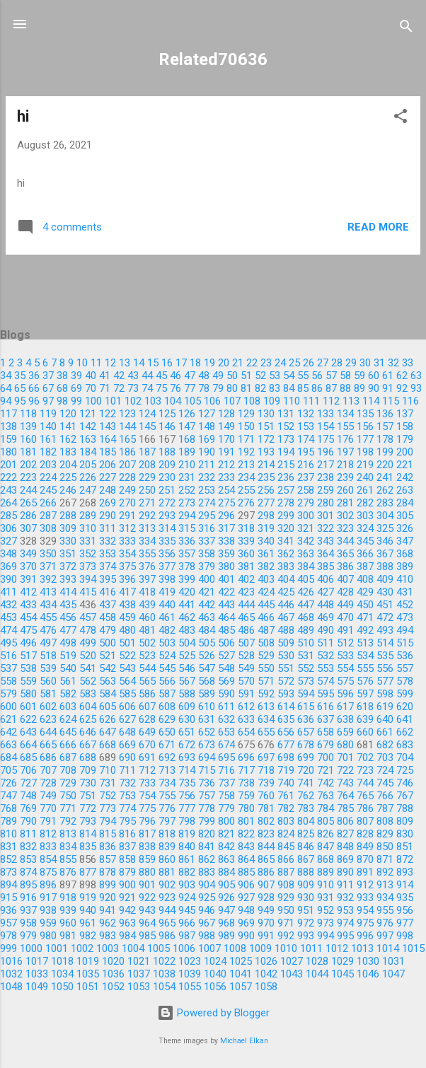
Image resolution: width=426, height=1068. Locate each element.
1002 (82, 948)
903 (186, 884)
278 (285, 503)
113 (350, 401)
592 (266, 693)
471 (365, 617)
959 (48, 923)
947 (226, 910)
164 (107, 439)
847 (325, 846)
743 (345, 783)
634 (266, 719)
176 (345, 439)
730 (87, 783)
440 (167, 604)
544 (147, 668)
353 (107, 553)
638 (345, 719)
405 (305, 579)
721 (325, 770)
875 (48, 872)
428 (345, 592)
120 (67, 413)
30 (365, 362)
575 (345, 681)
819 (186, 834)
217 (325, 464)
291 (127, 515)
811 (28, 834)
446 (285, 604)
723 (365, 770)
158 (404, 426)
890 (345, 872)
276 (246, 503)
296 (226, 515)
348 (8, 553)
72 (119, 388)
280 (325, 503)
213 (246, 464)
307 (28, 528)
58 (345, 375)
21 (237, 362)
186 (127, 452)
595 (325, 693)
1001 (56, 948)
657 (305, 732)
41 (104, 375)
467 (285, 617)
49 (218, 375)
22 (252, 362)
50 (232, 375)
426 (305, 592)
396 (127, 579)
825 (305, 834)
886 (266, 872)
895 (28, 884)
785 (345, 808)
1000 (31, 948)
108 (251, 401)
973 (325, 923)
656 (285, 732)
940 (87, 910)
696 (246, 757)
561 (67, 681)
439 (147, 604)
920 (107, 897)
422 (226, 592)
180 (8, 452)
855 (67, 859)
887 (285, 872)
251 (167, 490)
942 (127, 910)
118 (28, 413)
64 (5, 388)
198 (365, 452)
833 (48, 846)
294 (186, 515)
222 (8, 477)
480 (127, 630)
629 (167, 719)
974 (345, 923)
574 (325, 681)
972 (305, 923)
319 (266, 528)
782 (285, 808)
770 (48, 808)
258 (305, 490)
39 (76, 375)
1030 (368, 961)
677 (285, 744)
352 (87, 553)
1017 (36, 961)
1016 (11, 961)
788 (404, 808)
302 (345, 515)
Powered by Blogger (213, 1012)
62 (402, 375)
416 (107, 592)
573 (305, 681)
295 (206, 515)
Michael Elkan (244, 1040)
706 (28, 770)
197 (345, 452)
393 (67, 579)
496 (28, 643)
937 (28, 910)
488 (285, 630)
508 (266, 643)
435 (67, 604)
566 (167, 681)
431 (404, 592)
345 (365, 541)
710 (107, 770)
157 (384, 426)
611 (226, 706)
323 (345, 528)
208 (147, 464)
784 (325, 808)
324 (365, 528)
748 (28, 795)
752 (107, 795)
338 (226, 541)
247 (87, 490)
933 (365, 897)
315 (186, 528)
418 (147, 592)
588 (186, 693)
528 (246, 655)
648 (127, 732)
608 (167, 706)
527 (226, 655)
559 (28, 681)
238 (325, 477)
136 (384, 413)
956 (404, 910)
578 (404, 681)
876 (67, 872)
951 (305, 910)
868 (325, 859)
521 (107, 655)
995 (345, 935)
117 (8, 413)
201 (8, 464)
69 (76, 388)
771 (67, 808)
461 (167, 617)
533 (345, 655)
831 (8, 846)
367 (384, 553)
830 (404, 834)
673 (206, 744)
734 (167, 783)
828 (365, 834)
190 (206, 452)
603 (67, 706)
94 (5, 401)
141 (67, 426)
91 (387, 388)
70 (90, 388)
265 (28, 503)
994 (325, 935)
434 (48, 604)
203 (48, 464)
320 (285, 528)
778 (206, 808)
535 (384, 655)
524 (167, 655)
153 (305, 426)
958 (28, 923)
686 (48, 757)
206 (107, 464)
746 (404, 783)
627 (127, 719)
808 (384, 821)
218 (345, 464)
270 (127, 503)
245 (48, 490)
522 (127, 655)
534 (365, 655)
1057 (240, 986)
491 (345, 630)
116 (410, 401)
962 (107, 923)
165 (127, 439)
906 (246, 884)
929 (285, 897)
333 (127, 541)
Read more (378, 227)
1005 (158, 948)
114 (370, 401)
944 (167, 910)
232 (206, 477)
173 (285, 439)
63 (416, 375)
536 (404, 655)
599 (404, 693)
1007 (209, 948)
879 (127, 872)
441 (186, 604)
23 (266, 362)
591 (246, 693)
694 (206, 757)
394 (87, 579)
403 (266, 579)
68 (62, 388)
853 (28, 859)
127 (206, 413)
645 (67, 732)
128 (226, 413)
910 (325, 884)
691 (147, 757)
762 (305, 795)
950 (285, 910)
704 (404, 757)
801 (246, 821)
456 (67, 617)
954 (365, 910)
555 (365, 668)
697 (266, 757)
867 (305, 859)
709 (87, 770)
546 (186, 668)
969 (246, 923)
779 (226, 808)
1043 (291, 974)
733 (147, 783)
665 (48, 744)
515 (404, 643)
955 (384, 910)
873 (8, 872)
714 (186, 770)
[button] (400, 118)
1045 (342, 974)
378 (186, 566)
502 (147, 643)
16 (167, 362)
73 (133, 388)
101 (113, 401)
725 (404, 770)
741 (305, 783)
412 (28, 592)
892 (384, 872)
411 (8, 592)
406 (325, 579)
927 (246, 897)
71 (104, 388)
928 (266, 897)
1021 (138, 961)
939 (67, 910)
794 (107, 821)
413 (48, 592)
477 (67, 630)
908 (285, 884)
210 (186, 464)
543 (127, 668)
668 (107, 744)
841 (206, 846)
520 (87, 655)
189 (186, 452)
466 (266, 617)
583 (87, 693)
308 (48, 528)
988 (206, 935)
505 (206, 643)
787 (384, 808)
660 (365, 732)
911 (345, 884)
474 (8, 630)
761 (285, 795)
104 (172, 401)
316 (206, 528)
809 (404, 821)
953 (345, 910)
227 (107, 477)
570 (246, 681)
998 (404, 935)
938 (48, 910)
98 (62, 401)
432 (8, 604)
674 (226, 744)
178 (384, 439)
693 (186, 757)
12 (110, 362)
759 (246, 795)
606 (127, 706)
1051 (87, 986)
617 (345, 706)
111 (311, 401)
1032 (11, 974)
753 (127, 795)
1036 (113, 974)
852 (8, 859)
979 (28, 935)
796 (147, 821)
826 (325, 834)
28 (336, 362)
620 (404, 706)
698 (285, 757)
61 (387, 375)
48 (203, 375)
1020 (113, 961)
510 (305, 643)
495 (8, 643)
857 (107, 859)
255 (246, 490)
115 (390, 401)
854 (48, 859)
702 (365, 757)
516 (8, 655)
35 (19, 375)
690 (127, 757)
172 (266, 439)
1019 (87, 961)
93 (416, 388)
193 (266, 452)
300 (305, 515)
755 (167, 795)
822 (246, 834)
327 (8, 541)
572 (285, 681)
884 (226, 872)
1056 (215, 986)
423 (246, 592)
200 (404, 452)
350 (48, 553)
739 (266, 783)
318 (246, 528)
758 (226, 795)
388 (384, 566)
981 (67, 935)
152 (285, 426)
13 (124, 362)
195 (305, 452)
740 (285, 783)
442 (206, 604)
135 (365, 413)
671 (167, 744)
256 (266, 490)
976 (384, 923)
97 (48, 401)
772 (87, 808)
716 (226, 770)
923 (167, 897)
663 (8, 744)
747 (8, 795)
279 (305, 503)
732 (127, 783)
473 (404, 617)
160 (28, 439)
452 (404, 604)
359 (226, 553)
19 (209, 362)
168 (186, 439)
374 (107, 566)
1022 (164, 961)
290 (107, 515)
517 (28, 655)
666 (67, 744)
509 (285, 643)
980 (48, 935)
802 (266, 821)
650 (167, 732)
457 (87, 617)
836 (107, 846)
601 (28, 706)
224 (48, 477)
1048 (11, 986)
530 (285, 655)
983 (107, 935)
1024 (215, 961)
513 (365, 643)
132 (305, 413)
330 (67, 541)
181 (28, 452)
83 (274, 388)
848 (345, 846)
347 (404, 541)
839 (167, 846)
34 (5, 375)
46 (175, 375)
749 (48, 795)
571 (266, 681)
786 (365, 808)
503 (167, 643)
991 (266, 935)
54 (288, 375)
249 (127, 490)
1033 (36, 974)
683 (404, 744)
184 (87, 452)
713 (167, 770)
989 (226, 935)
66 (34, 388)
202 (28, 464)
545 (167, 668)
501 (127, 643)
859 (147, 859)
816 (127, 834)
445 (266, 604)
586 (147, 693)
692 (167, 757)
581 (48, 693)
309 (67, 528)
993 (305, 935)
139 (28, 426)
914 (404, 884)
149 (226, 426)
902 (167, 884)
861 (186, 859)
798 (186, 821)
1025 (240, 961)
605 (107, 706)
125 (167, 413)
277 (266, 503)
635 (285, 719)
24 (280, 362)
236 (285, 477)
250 (147, 490)
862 (206, 859)
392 (48, 579)
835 (87, 846)
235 (266, 477)
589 (206, 693)
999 (8, 948)
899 (107, 884)
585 (127, 693)
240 (365, 477)
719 (285, 770)
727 (28, 783)
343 (325, 541)
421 (206, 592)
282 (365, 503)
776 (167, 808)
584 (107, 693)
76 (175, 388)
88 (345, 388)
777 (186, 808)
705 (8, 770)
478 (87, 630)
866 (285, 859)
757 (206, 795)
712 (147, 770)
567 (186, 681)
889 (325, 872)
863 (226, 859)
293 (167, 515)
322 (325, 528)
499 (87, 643)
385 (325, 566)
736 (206, 783)
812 (48, 834)
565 (147, 681)
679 (325, 744)
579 (8, 693)
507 (246, 643)
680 (345, 744)
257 (285, 490)
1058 (266, 986)
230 (167, 477)
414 (67, 592)
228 (127, 477)
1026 (266, 961)
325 (384, 528)
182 (48, 452)
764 (345, 795)
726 (8, 783)
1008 (235, 948)
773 (107, 808)
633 (246, 719)
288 (67, 515)
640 (384, 719)
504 (186, 643)
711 (127, 770)
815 (107, 834)
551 (285, 668)
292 (147, 515)
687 (67, 757)
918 (67, 897)
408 (365, 579)
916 (28, 897)
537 (8, 668)
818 (167, 834)
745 (384, 783)
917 (48, 897)
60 (373, 375)
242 (404, 477)
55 (303, 375)
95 (19, 401)
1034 (62, 974)
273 (186, 503)
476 (48, 630)
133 (325, 413)
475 (28, 630)
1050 (62, 986)
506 (226, 643)
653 (226, 732)
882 (186, 872)
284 (404, 503)
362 (285, 553)
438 (127, 604)
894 (8, 884)
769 (28, 808)
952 (325, 910)
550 (266, 668)
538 (28, 668)
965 (167, 923)
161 (48, 439)
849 (365, 846)
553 (325, 668)
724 (384, 770)
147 (186, 426)
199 (384, 452)
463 (206, 617)
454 (28, 617)
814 (87, 834)
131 (285, 413)
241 (384, 477)
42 (119, 375)
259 (325, 490)
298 (266, 515)
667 (87, 744)
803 (285, 821)
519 (67, 655)
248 (107, 490)
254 (226, 490)
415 (87, 592)
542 (107, 668)
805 (325, 821)
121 (87, 413)
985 (147, 935)
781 (266, 808)
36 (34, 375)
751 (87, 795)
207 (127, 464)
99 (76, 401)
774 (127, 808)
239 (345, 477)
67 (48, 388)
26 (308, 362)
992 (285, 935)
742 (325, 783)
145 (147, 426)
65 (19, 388)
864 (246, 859)
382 (266, 566)
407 (345, 579)
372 (67, 566)
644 (48, 732)
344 (345, 541)
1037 (138, 974)
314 (167, 528)
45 (161, 375)
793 (87, 821)
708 (67, 770)
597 (365, 693)
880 (147, 872)
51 (246, 375)
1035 (87, 974)
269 (107, 503)
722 (345, 770)
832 (28, 846)
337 (206, 541)
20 (223, 362)
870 (365, 859)
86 (317, 388)
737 (226, 783)
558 (8, 681)
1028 (317, 961)
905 (226, 884)
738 (246, 783)
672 (186, 744)
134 (345, 413)
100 (93, 401)
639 (365, 719)
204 (67, 464)
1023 (189, 961)
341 (285, 541)
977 (404, 923)
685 (28, 757)
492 (365, 630)
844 (266, 846)
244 (28, 490)
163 (87, 439)
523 (147, 655)
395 (107, 579)
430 (384, 592)
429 (365, 592)
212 (226, 464)
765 (365, 795)
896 (48, 884)
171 (246, 439)
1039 (189, 974)
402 (246, 579)
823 (266, 834)
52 (260, 375)
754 (147, 795)
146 (167, 426)
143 (107, 426)
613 (266, 706)
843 (246, 846)
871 (384, 859)
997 (384, 935)
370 (28, 566)
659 (345, 732)
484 (206, 630)
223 (28, 477)
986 (167, 935)
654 (246, 732)
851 (404, 846)
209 (167, 464)
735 (186, 783)
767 (404, 795)
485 (226, 630)
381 (246, 566)
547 (206, 668)
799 (206, 821)
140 (48, 426)
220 (384, 464)
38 (62, 375)
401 (226, 579)
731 (107, 783)
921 (127, 897)
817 (147, 834)
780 (246, 808)
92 (402, 388)
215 (285, 464)
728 (48, 783)
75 (161, 388)
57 (331, 375)
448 (325, 604)
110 (291, 401)
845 (285, 846)
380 (226, 566)
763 (325, 795)
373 (87, 566)
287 (48, 515)
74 (147, 388)
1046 (368, 974)
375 (127, 566)
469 (325, 617)
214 (266, 464)
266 (48, 503)
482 (167, 630)
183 (67, 452)
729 (67, 783)
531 (305, 655)
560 (48, 681)
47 (189, 375)
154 (325, 426)
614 (285, 706)
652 (206, 732)
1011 (311, 948)
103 (152, 401)
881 (167, 872)
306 (8, 528)
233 (226, 477)
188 (167, 452)
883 (206, 872)
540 (67, 668)
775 (147, 808)
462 (186, 617)
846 (305, 846)
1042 (266, 974)
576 (365, 681)
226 (87, 477)
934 (384, 897)
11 (96, 362)
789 (8, 821)
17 (181, 362)
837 (127, 846)
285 (8, 515)
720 (305, 770)
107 (232, 401)
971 (285, 923)
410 (404, 579)
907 (266, 884)
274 (206, 503)
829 (384, 834)
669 (127, 744)
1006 (184, 948)
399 (186, 579)
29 (351, 362)
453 (8, 617)
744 (365, 783)
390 (8, 579)
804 (305, 821)
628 (147, 719)
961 (87, 923)
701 (345, 757)
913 (384, 884)
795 (127, 821)
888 (305, 872)
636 (305, 719)
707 (48, 770)
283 (384, 503)
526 (206, 655)
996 (365, 935)
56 (317, 375)
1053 (138, 986)
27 (322, 362)
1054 (164, 986)
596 (345, 693)
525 (186, 655)
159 (8, 439)
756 (186, 795)
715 (206, 770)
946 (206, 910)
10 (82, 362)
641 (404, 719)
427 (325, 592)
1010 (286, 948)
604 (87, 706)
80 (232, 388)
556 (384, 668)
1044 (317, 974)
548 (226, 668)
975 (365, 923)
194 (285, 452)
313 (147, 528)
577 (384, 681)
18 (195, 362)
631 (206, 719)
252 (186, 490)
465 (246, 617)
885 (246, 872)
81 (246, 388)
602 (48, 706)
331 (87, 541)
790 (28, 821)
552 (305, 668)
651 (186, 732)
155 (345, 426)
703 (384, 757)
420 (186, 592)
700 (325, 757)
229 (147, 477)
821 (226, 834)
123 (127, 413)
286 (28, 515)
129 (246, 413)
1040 (215, 974)
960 (67, 923)
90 (373, 388)
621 (8, 719)
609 (186, 706)
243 (8, 490)
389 (404, 566)
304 (384, 515)
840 (186, 846)
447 (305, 604)
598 (384, 693)
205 (87, 464)
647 (107, 732)
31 (379, 362)
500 (107, 643)
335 (167, 541)
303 (365, 515)
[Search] (406, 28)
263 (404, 490)
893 (404, 872)
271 (147, 503)
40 (90, 375)
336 (186, 541)
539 (48, 668)
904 (206, 884)
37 (48, 375)
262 (384, 490)
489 (305, 630)
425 (285, 592)
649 (147, 732)
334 (147, 541)
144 (127, 426)
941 (107, 910)
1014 (387, 948)
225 (67, 477)
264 (8, 503)
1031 (393, 961)
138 (8, 426)
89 (359, 388)
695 (226, 757)
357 (186, 553)
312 (127, 528)
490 (325, 630)
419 (167, 592)
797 (167, 821)
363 (305, 553)
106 (212, 401)
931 (325, 897)
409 (384, 579)
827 (345, 834)
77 (189, 388)
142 (87, 426)
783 (305, 808)
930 (305, 897)
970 (266, 923)
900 (127, 884)
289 (87, 515)
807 (365, 821)
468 (305, 617)
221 (404, 464)
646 (87, 732)
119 (48, 413)
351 (67, 553)
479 (107, 630)
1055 (189, 986)
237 (305, 477)
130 (266, 413)
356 (167, 553)
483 (186, 630)
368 (404, 553)
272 (167, 503)
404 (285, 579)
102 (133, 401)
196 (325, 452)
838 (147, 846)
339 (246, 541)
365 (345, 553)
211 (206, 464)
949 (266, 910)
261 (365, 490)
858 (127, 859)
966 (186, 923)
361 (266, 553)
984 (127, 935)
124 (147, 413)
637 (325, 719)
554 (345, 668)
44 (147, 375)
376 (147, 566)
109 (271, 401)
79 (218, 388)
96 (34, 401)
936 (8, 910)
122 (107, 413)
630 (186, 719)
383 (285, 566)
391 (28, 579)
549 (246, 668)
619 (384, 706)
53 (274, 375)
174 (305, 439)
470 (345, 617)
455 (48, 617)
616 (325, 706)
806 (345, 821)
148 (206, 426)
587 (167, 693)
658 (325, 732)
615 (305, 706)
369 (8, 566)
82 (260, 388)
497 (48, 643)
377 (167, 566)
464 (226, 617)
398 (167, 579)
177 (365, 439)
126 (186, 413)
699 (305, 757)
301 (325, 515)
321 (305, 528)
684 (8, 757)
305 (404, 515)
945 (186, 910)
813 (67, 834)
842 (226, 846)
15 (153, 362)
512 (345, 643)
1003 (107, 948)
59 (359, 375)
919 (87, 897)
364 (325, 553)
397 (147, 579)
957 (8, 923)
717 (246, 770)
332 (107, 541)
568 (206, 681)
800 (226, 821)
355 (147, 553)
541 (87, 668)
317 (226, 528)
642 (8, 732)
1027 (291, 961)
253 (206, 490)
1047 (393, 974)
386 (345, 566)
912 (365, 884)
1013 (362, 948)
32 (393, 362)
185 (107, 452)
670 (147, 744)
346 (384, 541)
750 (67, 795)
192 (246, 452)
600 (8, 706)
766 (384, 795)
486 (246, 630)
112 (331, 401)
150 (246, 426)
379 (206, 566)
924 (186, 897)
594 (305, 693)
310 (87, 528)
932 (345, 897)
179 (404, 439)
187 (147, 452)
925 (206, 897)
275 (226, 503)
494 (404, 630)
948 (246, 910)
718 (266, 770)
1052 (113, 986)
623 (48, 719)
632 (226, 719)
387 (365, 566)
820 (206, 834)
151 (266, 426)
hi (23, 116)
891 (365, 872)
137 (404, 413)
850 (384, 846)
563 (107, 681)
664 (28, 744)
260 (345, 490)
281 (345, 503)
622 (28, 719)
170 (226, 439)
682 (384, 744)
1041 (240, 974)
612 (246, 706)
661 (384, 732)
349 (28, 553)
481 (147, 630)
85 (303, 388)
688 (87, 757)
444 (246, 604)
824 (285, 834)
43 (133, 375)
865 (266, 859)
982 (87, 935)
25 (294, 362)
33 (407, 362)
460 (147, 617)
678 (305, 744)
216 (305, 464)
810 (8, 834)
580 (28, 693)
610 (206, 706)
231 (186, 477)
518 (48, 655)
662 (404, 732)
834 (67, 846)
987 (186, 935)
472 (384, 617)
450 (365, 604)
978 (8, 935)
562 (87, 681)
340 (266, 541)
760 (266, 795)
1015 (413, 948)
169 (206, 439)
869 (345, 859)
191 (226, 452)
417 (127, 592)
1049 (36, 986)
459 (127, 617)
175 (325, 439)
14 (138, 362)
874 (28, 872)
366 (365, 553)
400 (206, 579)
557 (404, 668)
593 (285, 693)
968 (226, 923)
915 (8, 897)
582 (67, 693)
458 (107, 617)
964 (147, 923)
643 (28, 732)
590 (226, 693)
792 (67, 821)
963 (127, 923)
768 (8, 808)
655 (266, 732)
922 (147, 897)
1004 (133, 948)
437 (107, 604)
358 (206, 553)
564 (127, 681)
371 (48, 566)
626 (107, 719)
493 (384, 630)
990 (246, 935)
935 (404, 897)
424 (266, 592)
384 (305, 566)
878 (107, 872)
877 (87, 872)
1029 (342, 961)
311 (107, 528)
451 (384, 604)
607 (147, 706)
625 (87, 719)
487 (266, 630)
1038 (164, 974)
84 (288, 388)
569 (226, 681)
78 (203, 388)
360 (246, 553)
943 (147, 910)
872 (404, 859)
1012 (337, 948)
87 (331, 388)
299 (285, 515)
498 (67, 643)
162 (67, 439)
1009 (260, 948)
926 (226, 897)
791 (48, 821)
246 (67, 490)
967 (206, 923)
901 (147, 884)
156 (365, 426)
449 (345, 604)
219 (365, 464)
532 (325, 655)
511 (325, 643)
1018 (62, 961)
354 (127, 553)
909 (305, 884)
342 (305, 541)
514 (384, 643)
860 (167, 859)
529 (266, 655)
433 (28, 604)
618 (365, 706)
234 (246, 477)
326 (404, 528)
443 (226, 604)
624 (67, 719)
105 (192, 401)
